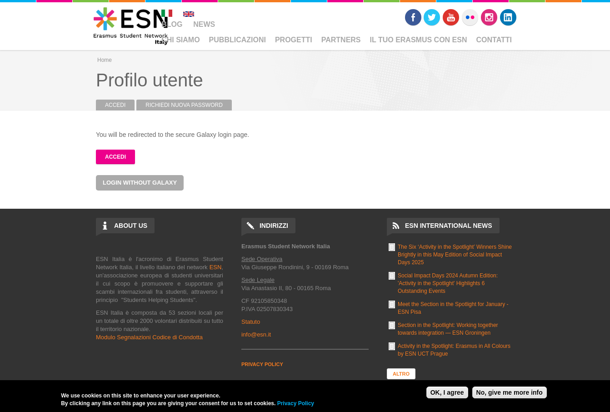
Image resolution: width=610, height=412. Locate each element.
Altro (401, 374)
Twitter (432, 17)
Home (104, 60)
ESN (216, 267)
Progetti (293, 40)
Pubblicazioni (237, 40)
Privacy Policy (295, 403)
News (204, 24)
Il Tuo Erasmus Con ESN (418, 40)
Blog (171, 24)
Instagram (489, 17)
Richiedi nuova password (184, 105)
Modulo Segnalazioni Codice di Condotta (149, 337)
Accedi (120, 105)
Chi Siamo (180, 40)
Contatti (494, 40)
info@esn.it (256, 334)
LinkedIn (508, 17)
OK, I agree (447, 392)
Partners (341, 40)
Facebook (413, 17)
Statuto (250, 321)
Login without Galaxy (140, 182)
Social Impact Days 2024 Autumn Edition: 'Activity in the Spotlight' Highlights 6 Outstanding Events (448, 283)
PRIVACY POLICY (262, 364)
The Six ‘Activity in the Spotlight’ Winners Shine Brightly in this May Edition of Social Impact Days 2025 (455, 255)
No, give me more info (509, 392)
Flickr (470, 17)
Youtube (451, 17)
